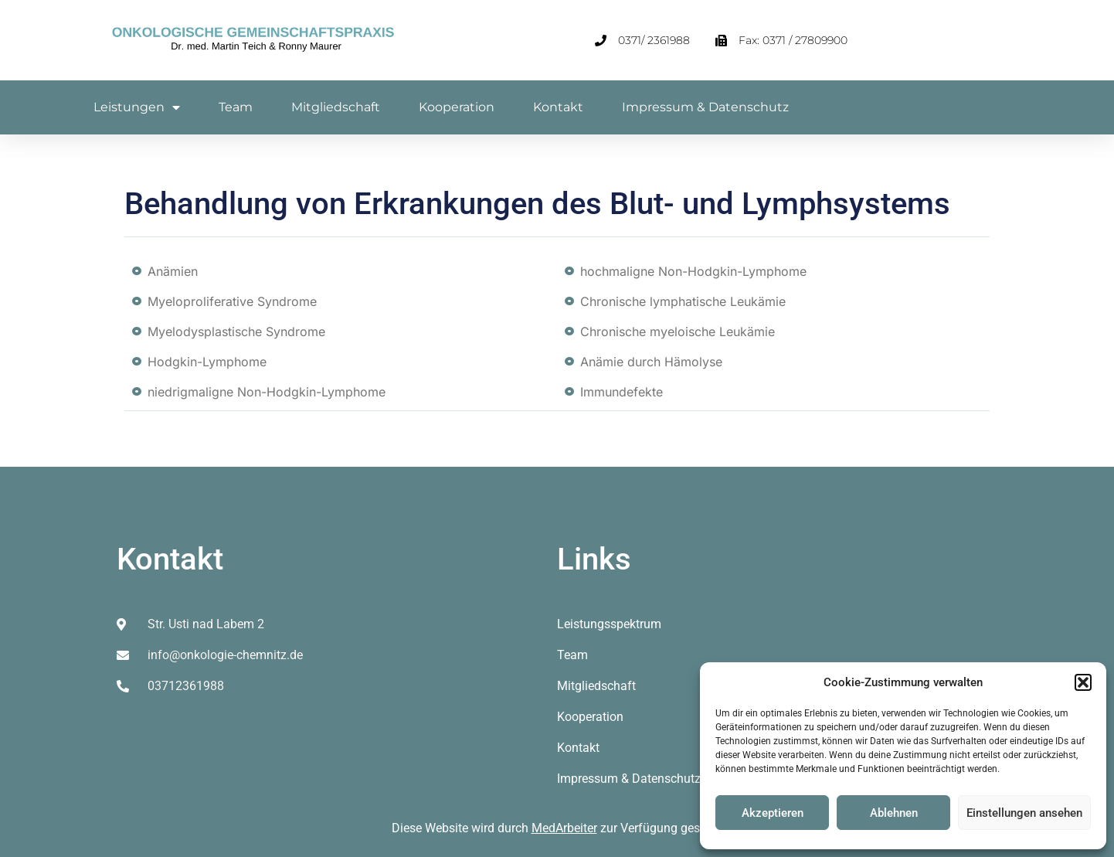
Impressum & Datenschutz (705, 107)
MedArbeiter (564, 828)
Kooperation (456, 107)
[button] (1083, 682)
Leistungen (136, 107)
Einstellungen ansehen (1024, 813)
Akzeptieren (772, 813)
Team (236, 107)
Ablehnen (894, 813)
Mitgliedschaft (335, 107)
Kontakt (558, 107)
